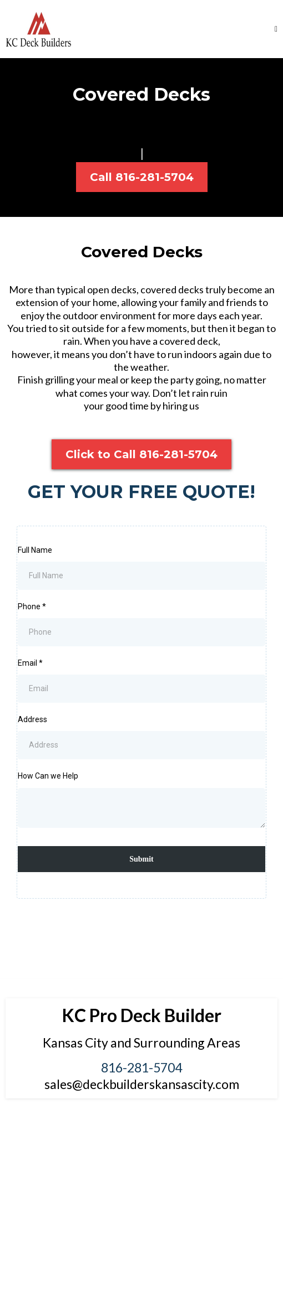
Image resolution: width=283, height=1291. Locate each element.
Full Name (35, 550)
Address (32, 719)
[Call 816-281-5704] (142, 177)
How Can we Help (48, 775)
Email (30, 663)
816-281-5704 (141, 1067)
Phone (32, 606)
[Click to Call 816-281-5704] (141, 454)
